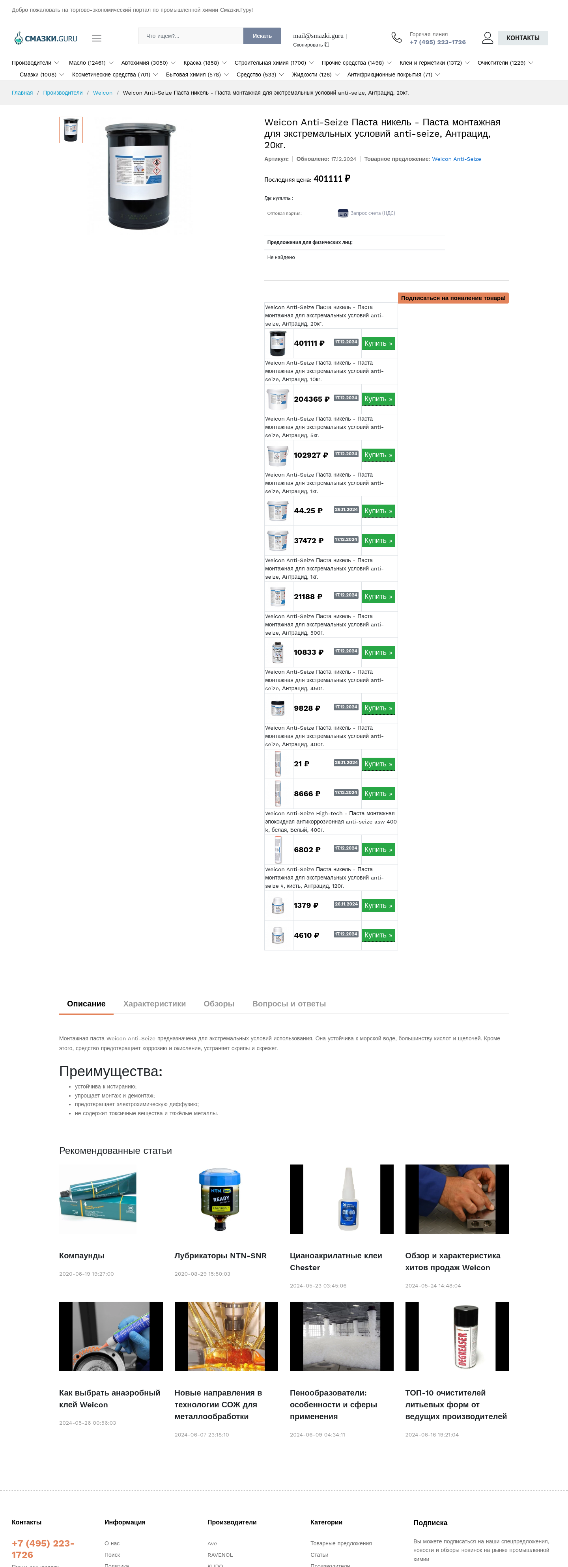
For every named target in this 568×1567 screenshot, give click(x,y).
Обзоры (219, 1003)
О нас (112, 1543)
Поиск (112, 1555)
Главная (22, 92)
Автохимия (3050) (144, 63)
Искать (262, 36)
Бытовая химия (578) (193, 74)
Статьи (319, 1555)
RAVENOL (220, 1555)
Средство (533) (257, 74)
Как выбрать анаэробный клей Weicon (110, 1398)
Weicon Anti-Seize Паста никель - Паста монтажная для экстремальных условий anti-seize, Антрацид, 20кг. (324, 315)
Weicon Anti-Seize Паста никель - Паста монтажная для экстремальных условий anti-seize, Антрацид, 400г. (324, 736)
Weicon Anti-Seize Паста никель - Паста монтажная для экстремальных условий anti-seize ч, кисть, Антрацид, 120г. (324, 877)
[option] (170, 176)
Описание (86, 1003)
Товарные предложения (341, 1543)
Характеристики (154, 1003)
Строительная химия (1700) (270, 63)
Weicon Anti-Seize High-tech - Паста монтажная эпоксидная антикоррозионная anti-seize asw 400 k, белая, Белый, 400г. (331, 821)
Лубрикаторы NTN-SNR (221, 1255)
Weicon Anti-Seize (456, 159)
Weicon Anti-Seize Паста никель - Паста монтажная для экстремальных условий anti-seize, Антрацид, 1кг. (324, 482)
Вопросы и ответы (289, 1003)
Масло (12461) (87, 63)
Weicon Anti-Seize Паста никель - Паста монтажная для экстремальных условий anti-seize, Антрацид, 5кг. (324, 427)
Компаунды (82, 1255)
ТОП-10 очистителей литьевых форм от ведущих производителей (456, 1404)
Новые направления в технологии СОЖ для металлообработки (218, 1404)
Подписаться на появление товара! (453, 298)
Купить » (378, 343)
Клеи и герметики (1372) (431, 63)
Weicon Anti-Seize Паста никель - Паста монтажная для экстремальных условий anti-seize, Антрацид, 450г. (324, 680)
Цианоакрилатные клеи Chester (336, 1261)
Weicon (103, 92)
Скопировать (311, 45)
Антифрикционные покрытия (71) (390, 74)
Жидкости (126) (311, 74)
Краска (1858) (201, 63)
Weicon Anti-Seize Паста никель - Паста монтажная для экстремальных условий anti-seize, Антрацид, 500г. (324, 624)
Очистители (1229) (501, 63)
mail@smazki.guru (318, 35)
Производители (31, 63)
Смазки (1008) (38, 74)
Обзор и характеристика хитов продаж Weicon (453, 1261)
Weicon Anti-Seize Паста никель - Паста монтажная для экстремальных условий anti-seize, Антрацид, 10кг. (324, 371)
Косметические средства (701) (111, 74)
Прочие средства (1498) (353, 63)
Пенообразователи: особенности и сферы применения (333, 1404)
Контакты (523, 38)
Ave (212, 1543)
